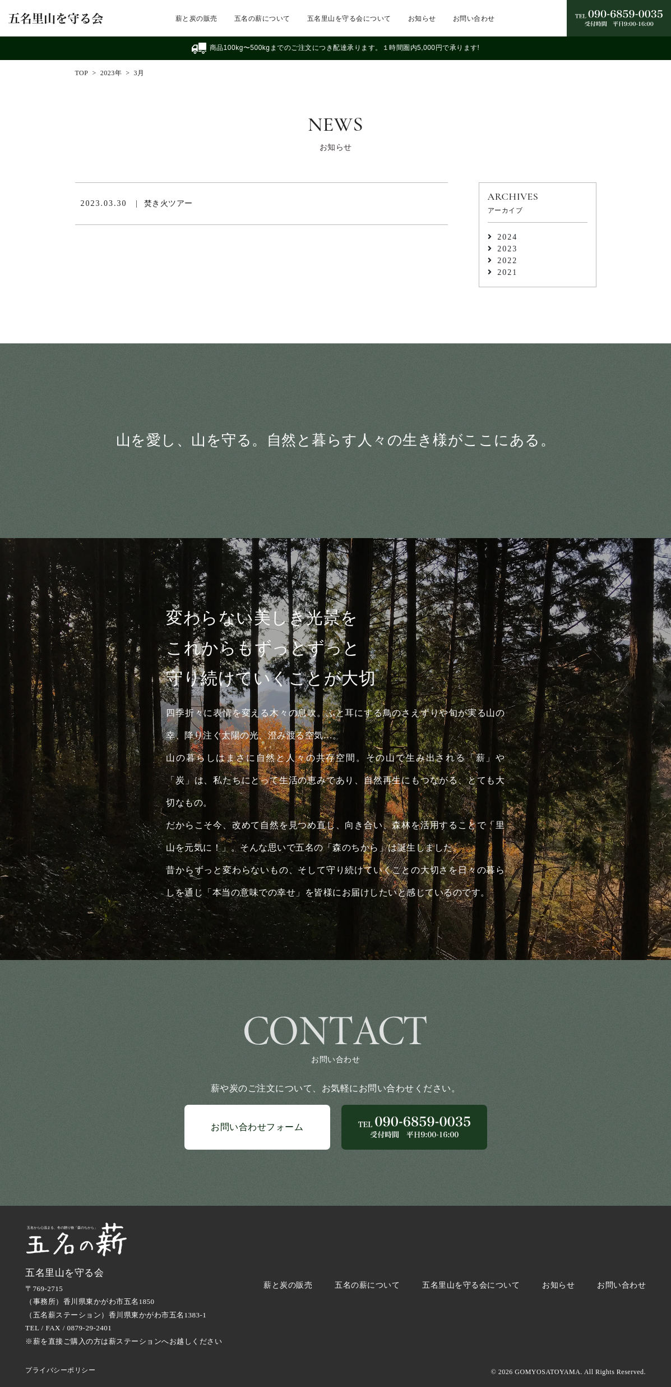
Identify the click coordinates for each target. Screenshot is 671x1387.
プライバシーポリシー (60, 1370)
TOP (82, 73)
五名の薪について (262, 18)
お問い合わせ (474, 18)
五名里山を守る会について (349, 18)
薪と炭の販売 (196, 18)
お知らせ (422, 18)
